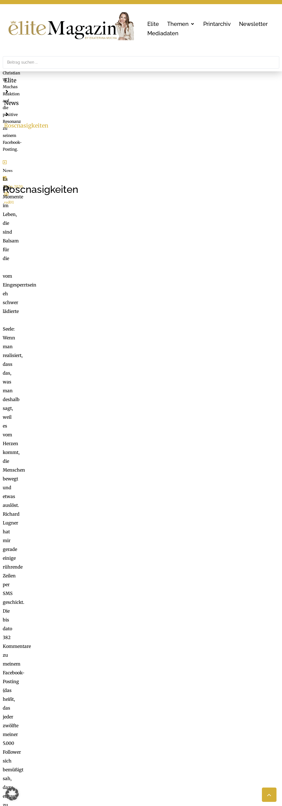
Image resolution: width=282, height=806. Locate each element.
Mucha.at (154, 743)
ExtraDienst (156, 720)
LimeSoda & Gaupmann (59, 756)
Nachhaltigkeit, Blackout (195, 736)
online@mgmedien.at (55, 736)
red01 (61, 104)
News (34, 80)
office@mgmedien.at (30, 677)
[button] (181, 24)
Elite (10, 80)
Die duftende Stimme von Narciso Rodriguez (60, 436)
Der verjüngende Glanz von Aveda (49, 452)
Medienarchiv (158, 756)
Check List (155, 736)
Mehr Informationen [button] (94, 528)
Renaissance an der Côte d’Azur (46, 444)
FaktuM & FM (158, 728)
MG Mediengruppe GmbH (54, 723)
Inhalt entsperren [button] (231, 507)
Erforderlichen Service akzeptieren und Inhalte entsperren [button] (231, 527)
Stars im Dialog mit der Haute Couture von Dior (63, 428)
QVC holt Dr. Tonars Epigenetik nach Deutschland (66, 420)
